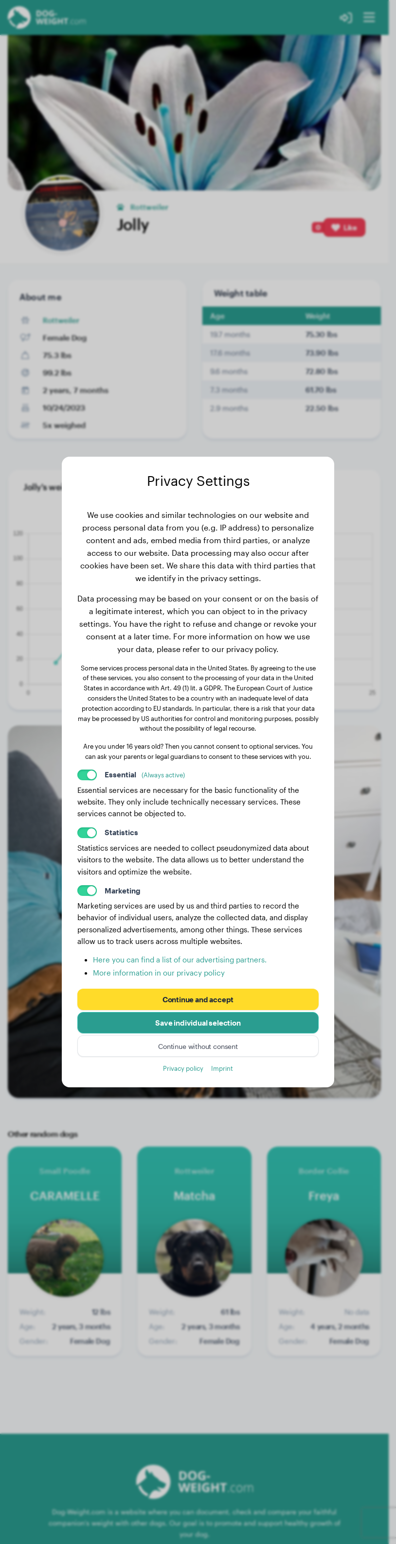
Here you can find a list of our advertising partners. (180, 959)
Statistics (121, 832)
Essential (145, 774)
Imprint (222, 1068)
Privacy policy (183, 1068)
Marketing (123, 890)
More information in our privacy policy (159, 972)
